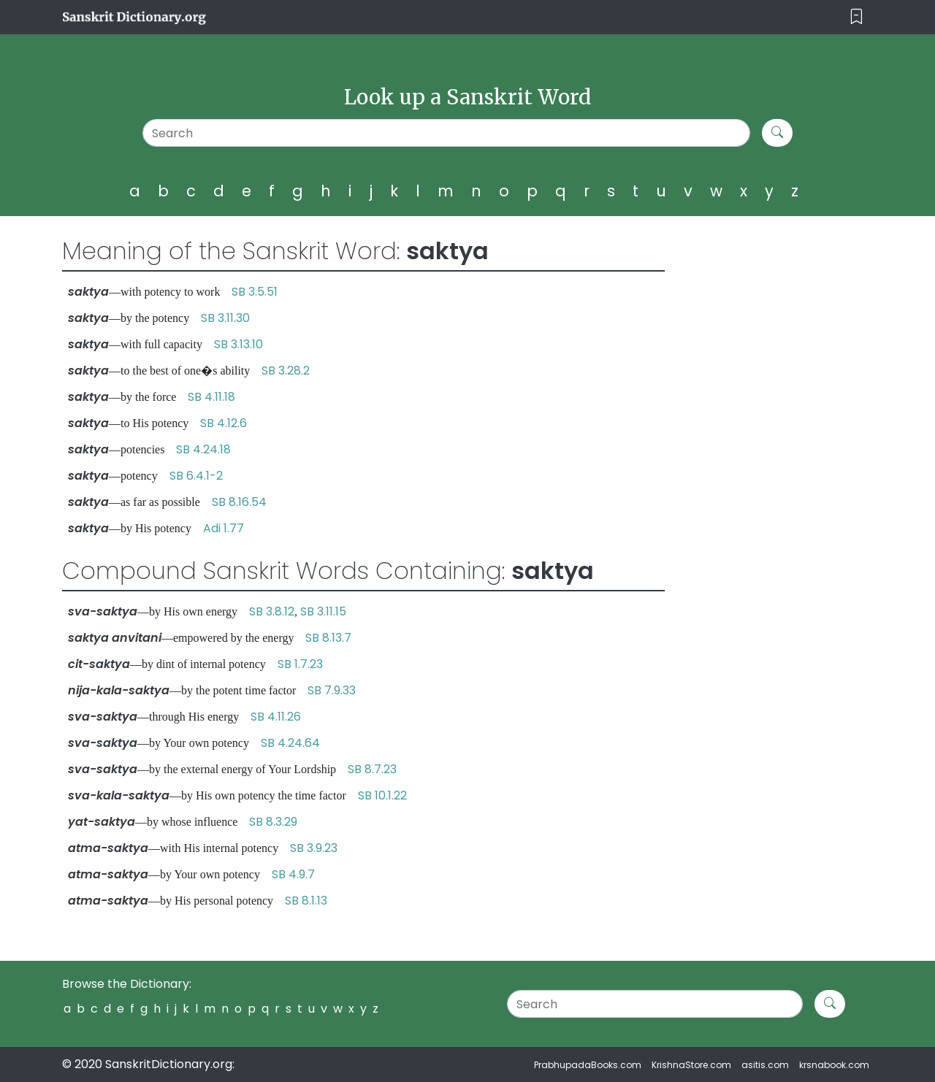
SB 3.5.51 (255, 291)
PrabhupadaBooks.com (587, 1065)
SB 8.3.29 (273, 821)
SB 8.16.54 (239, 502)
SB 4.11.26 (276, 716)
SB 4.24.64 (290, 742)
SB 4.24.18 (203, 449)
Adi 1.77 (223, 528)
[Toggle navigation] (856, 17)
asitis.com (765, 1065)
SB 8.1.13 (306, 900)
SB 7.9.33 (332, 690)
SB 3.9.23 (313, 848)
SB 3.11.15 (323, 611)
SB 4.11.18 (211, 396)
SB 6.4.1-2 (196, 475)
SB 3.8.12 (271, 611)
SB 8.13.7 (328, 637)
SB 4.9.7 (293, 874)
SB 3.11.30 (225, 318)
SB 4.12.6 (223, 423)
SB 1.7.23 (300, 664)
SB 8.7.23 (372, 769)
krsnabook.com (834, 1065)
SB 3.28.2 (286, 370)
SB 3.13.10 (238, 344)
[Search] (446, 133)
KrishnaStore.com (691, 1065)
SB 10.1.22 (382, 795)
